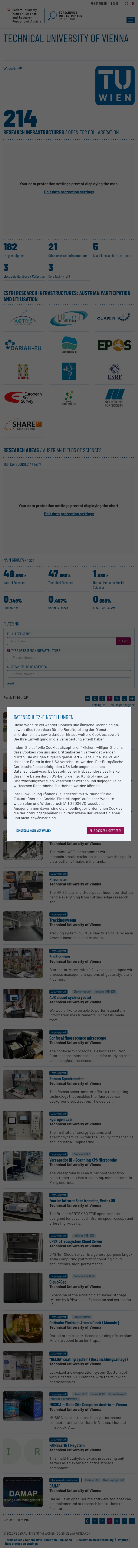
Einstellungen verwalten (33, 830)
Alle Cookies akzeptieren (106, 830)
